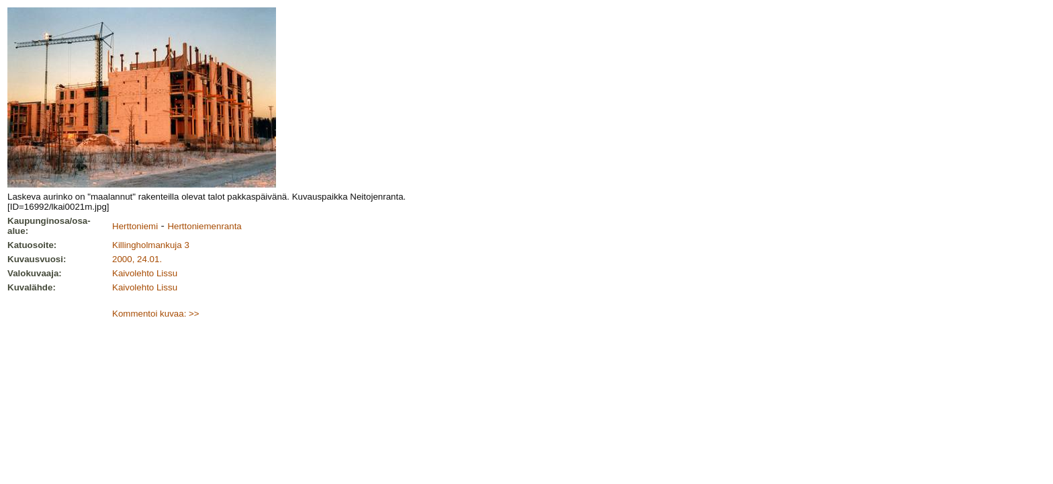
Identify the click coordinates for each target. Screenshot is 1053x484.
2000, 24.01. (137, 259)
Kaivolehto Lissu (144, 273)
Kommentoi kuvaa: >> (155, 314)
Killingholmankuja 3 (150, 245)
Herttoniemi (135, 226)
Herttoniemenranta (204, 226)
